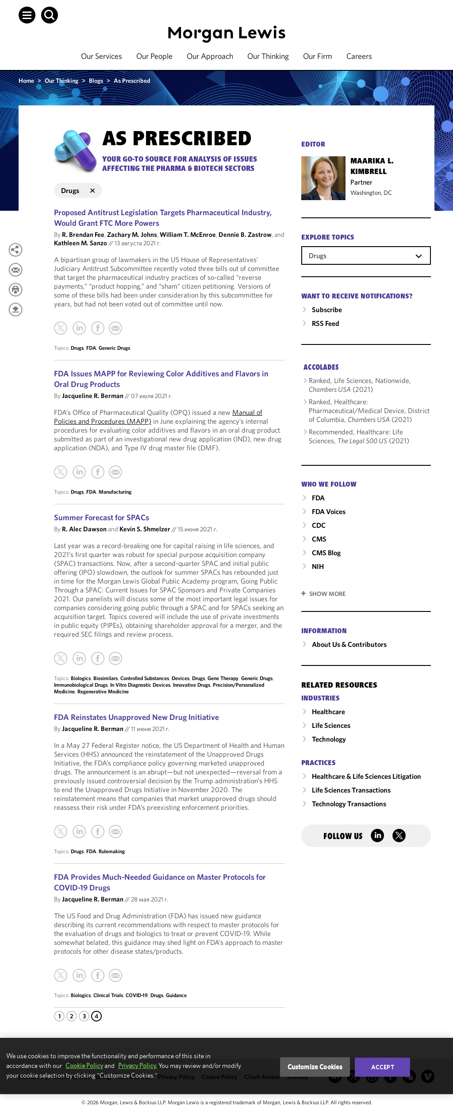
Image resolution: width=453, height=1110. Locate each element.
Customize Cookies (315, 1067)
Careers (359, 56)
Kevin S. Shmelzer (144, 529)
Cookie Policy (84, 1065)
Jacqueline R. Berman (92, 395)
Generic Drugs (114, 347)
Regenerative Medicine (103, 691)
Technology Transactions (349, 803)
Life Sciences (331, 725)
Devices (180, 678)
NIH (318, 566)
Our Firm (317, 56)
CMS (319, 538)
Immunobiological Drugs (80, 684)
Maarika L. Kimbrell (372, 167)
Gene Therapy (222, 678)
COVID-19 (137, 995)
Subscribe (327, 309)
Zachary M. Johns (132, 234)
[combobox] (366, 255)
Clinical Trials (108, 995)
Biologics (81, 678)
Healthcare (328, 711)
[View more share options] (15, 249)
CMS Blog (326, 552)
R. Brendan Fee (83, 234)
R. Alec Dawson (84, 529)
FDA (91, 347)
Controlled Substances (144, 678)
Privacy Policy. (137, 1065)
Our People (154, 56)
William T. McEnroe (188, 234)
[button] (27, 15)
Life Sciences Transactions (351, 789)
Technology (329, 739)
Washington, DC (371, 193)
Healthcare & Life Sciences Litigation (366, 776)
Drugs (77, 347)
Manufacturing (115, 491)
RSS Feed (325, 323)
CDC (319, 525)
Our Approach (210, 56)
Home (26, 81)
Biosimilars (105, 678)
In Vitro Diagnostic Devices (140, 684)
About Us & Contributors (349, 644)
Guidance (176, 995)
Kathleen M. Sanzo (80, 243)
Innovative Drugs (191, 684)
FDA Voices (329, 511)
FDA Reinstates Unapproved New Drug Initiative (136, 717)
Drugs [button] (78, 190)
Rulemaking (112, 851)
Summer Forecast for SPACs (101, 517)
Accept (382, 1067)
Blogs (96, 81)
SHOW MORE (327, 594)
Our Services (101, 56)
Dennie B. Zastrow (245, 234)
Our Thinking (268, 56)
